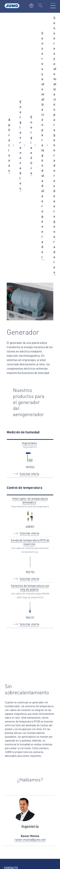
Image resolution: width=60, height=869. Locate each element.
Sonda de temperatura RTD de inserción (30, 542)
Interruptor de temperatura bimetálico (30, 500)
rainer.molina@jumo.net (30, 839)
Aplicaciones (9, 145)
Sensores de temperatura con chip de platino (30, 587)
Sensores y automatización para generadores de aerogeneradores (54, 144)
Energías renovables (20, 144)
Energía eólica (31, 145)
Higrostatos (29, 443)
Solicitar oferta (29, 474)
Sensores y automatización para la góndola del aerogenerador (42, 145)
